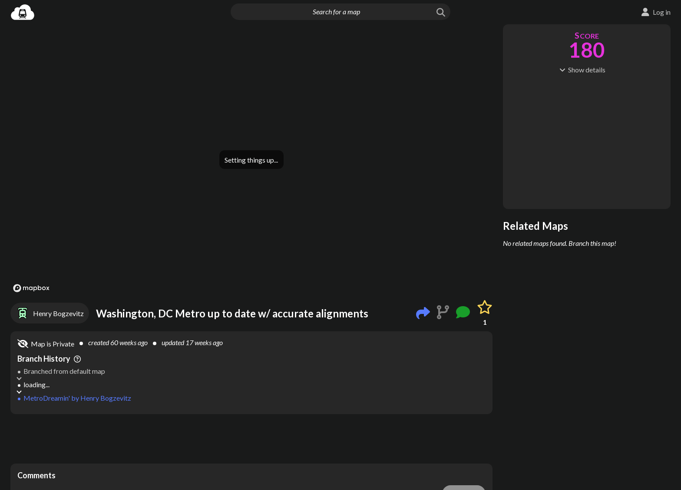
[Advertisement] (251, 438)
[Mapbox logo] (31, 288)
